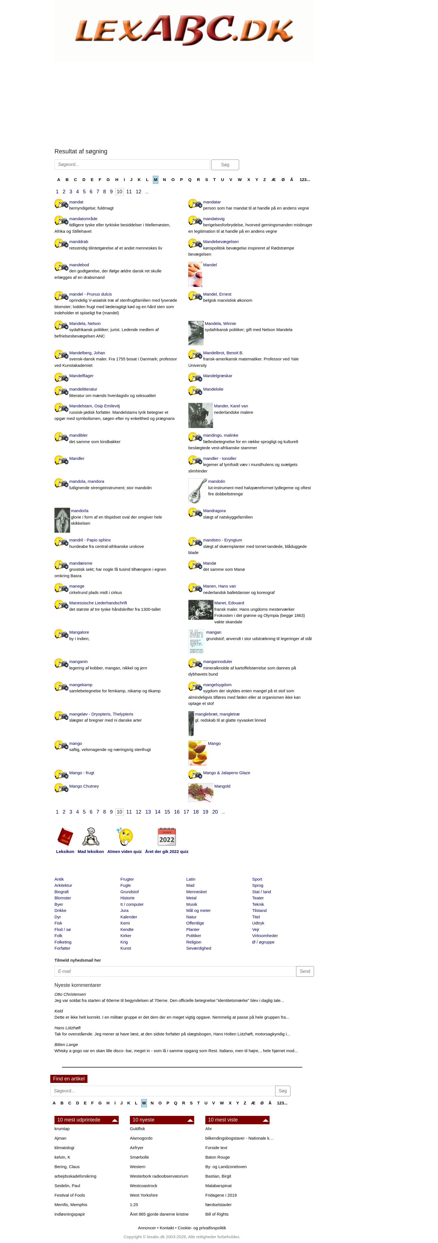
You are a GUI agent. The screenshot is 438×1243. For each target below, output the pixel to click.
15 (167, 812)
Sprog (257, 885)
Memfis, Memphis (70, 1204)
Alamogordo (141, 1138)
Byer (58, 904)
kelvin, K (62, 1157)
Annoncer (147, 1227)
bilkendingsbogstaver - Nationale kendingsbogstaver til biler (240, 1138)
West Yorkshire (144, 1195)
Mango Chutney (84, 786)
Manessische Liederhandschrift (117, 606)
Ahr (208, 1128)
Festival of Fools (69, 1195)
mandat (117, 205)
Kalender (128, 916)
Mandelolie (213, 389)
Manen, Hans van (251, 590)
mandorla (117, 517)
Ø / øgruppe (263, 942)
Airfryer (136, 1147)
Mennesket (196, 891)
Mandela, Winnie (251, 327)
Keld (58, 1011)
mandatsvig (251, 225)
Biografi (61, 891)
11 (129, 191)
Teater (258, 897)
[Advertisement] (184, 103)
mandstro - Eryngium (251, 547)
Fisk (58, 923)
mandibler (117, 439)
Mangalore (117, 636)
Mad (190, 885)
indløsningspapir (69, 1214)
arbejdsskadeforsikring (75, 1176)
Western (138, 1166)
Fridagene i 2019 (221, 1195)
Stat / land (261, 891)
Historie (127, 897)
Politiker (193, 935)
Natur (191, 916)
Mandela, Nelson (117, 330)
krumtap (62, 1128)
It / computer (132, 904)
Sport (257, 879)
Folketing (63, 942)
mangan (251, 636)
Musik (191, 904)
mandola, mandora (117, 485)
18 (196, 812)
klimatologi (64, 1147)
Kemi (125, 923)
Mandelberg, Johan (117, 359)
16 (177, 812)
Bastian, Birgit (218, 1176)
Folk (58, 935)
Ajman (60, 1138)
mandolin (251, 488)
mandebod (117, 271)
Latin (191, 879)
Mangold (222, 786)
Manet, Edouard (251, 612)
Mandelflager (81, 375)
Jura (124, 910)
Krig (124, 942)
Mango (214, 743)
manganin (117, 665)
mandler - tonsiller (251, 465)
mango (117, 747)
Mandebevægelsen (251, 248)
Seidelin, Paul (67, 1185)
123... (305, 179)
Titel (256, 916)
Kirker (125, 935)
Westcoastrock (143, 1185)
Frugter (127, 879)
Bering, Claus (67, 1166)
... (147, 191)
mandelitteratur (117, 393)
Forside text (216, 1147)
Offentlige (195, 923)
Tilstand (259, 910)
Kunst (125, 948)
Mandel (210, 264)
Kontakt (167, 1227)
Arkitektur (63, 885)
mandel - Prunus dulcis (117, 304)
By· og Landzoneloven (226, 1166)
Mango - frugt (81, 772)
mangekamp (117, 688)
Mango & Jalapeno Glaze (226, 772)
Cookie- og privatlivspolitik (202, 1227)
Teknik (258, 904)
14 (158, 812)
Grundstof (129, 891)
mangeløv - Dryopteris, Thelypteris (117, 718)
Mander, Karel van (251, 409)
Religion (193, 942)
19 (205, 812)
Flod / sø (62, 929)
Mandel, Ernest (251, 298)
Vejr (256, 929)
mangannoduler (251, 668)
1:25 (134, 1204)
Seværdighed (198, 948)
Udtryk (258, 923)
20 (215, 812)
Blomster (62, 897)
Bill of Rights (216, 1214)
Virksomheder (265, 935)
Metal (191, 897)
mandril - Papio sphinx (117, 544)
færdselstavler (218, 1204)
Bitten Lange (66, 1044)
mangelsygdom (251, 694)
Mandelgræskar (217, 375)
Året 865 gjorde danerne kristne (159, 1214)
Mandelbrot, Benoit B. (251, 359)
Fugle (125, 885)
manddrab (117, 245)
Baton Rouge (217, 1157)
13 (148, 812)
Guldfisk (137, 1128)
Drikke (60, 910)
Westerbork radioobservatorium (159, 1176)
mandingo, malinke (251, 442)
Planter (193, 929)
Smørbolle (139, 1157)
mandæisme (117, 570)
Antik (59, 879)
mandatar (251, 205)
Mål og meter (198, 910)
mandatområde (117, 225)
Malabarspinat (218, 1185)
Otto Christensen (70, 994)
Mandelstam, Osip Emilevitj (117, 412)
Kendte (127, 929)
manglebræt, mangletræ (251, 718)
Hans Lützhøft (67, 1027)
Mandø (251, 567)
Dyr (57, 916)
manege (117, 590)
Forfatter (62, 948)
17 (186, 812)
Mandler (76, 458)
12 (138, 191)
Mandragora (251, 514)
